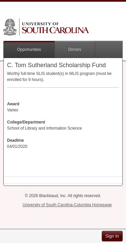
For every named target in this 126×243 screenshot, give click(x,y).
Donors (74, 49)
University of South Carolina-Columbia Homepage (67, 204)
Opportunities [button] (29, 49)
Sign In (112, 236)
